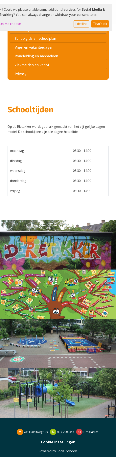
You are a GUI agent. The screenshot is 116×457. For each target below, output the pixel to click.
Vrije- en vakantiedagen (34, 47)
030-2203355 (65, 432)
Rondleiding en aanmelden (36, 56)
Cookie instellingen (58, 442)
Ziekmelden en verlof (32, 64)
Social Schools (67, 451)
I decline (81, 24)
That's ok (100, 24)
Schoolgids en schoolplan (35, 38)
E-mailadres (90, 432)
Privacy (20, 73)
